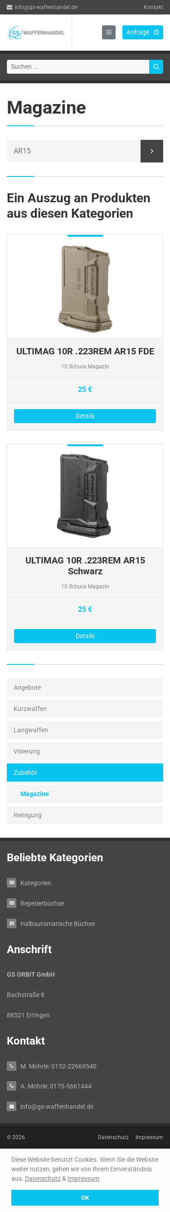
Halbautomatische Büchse (57, 923)
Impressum (83, 1178)
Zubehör (25, 772)
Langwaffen (31, 730)
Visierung (27, 751)
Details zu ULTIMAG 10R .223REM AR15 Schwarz (85, 547)
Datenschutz (43, 1178)
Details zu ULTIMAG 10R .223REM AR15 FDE (85, 332)
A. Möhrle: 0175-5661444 (56, 1086)
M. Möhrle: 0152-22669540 (58, 1066)
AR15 (22, 151)
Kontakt (153, 7)
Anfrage (142, 32)
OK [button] (85, 1197)
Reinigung (28, 815)
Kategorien (35, 883)
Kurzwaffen (30, 708)
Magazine (34, 793)
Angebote (27, 687)
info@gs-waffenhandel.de (42, 7)
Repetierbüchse (42, 903)
